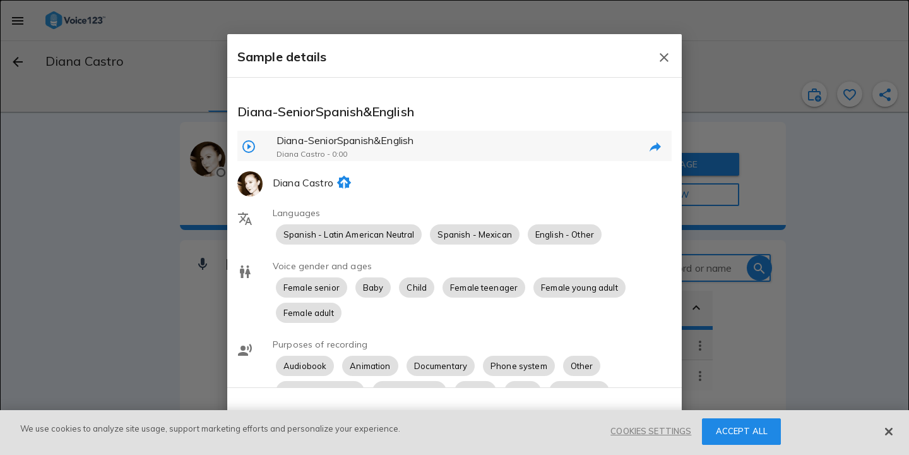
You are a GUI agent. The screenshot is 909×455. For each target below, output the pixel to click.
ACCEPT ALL (742, 431)
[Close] (889, 432)
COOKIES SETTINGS (650, 431)
